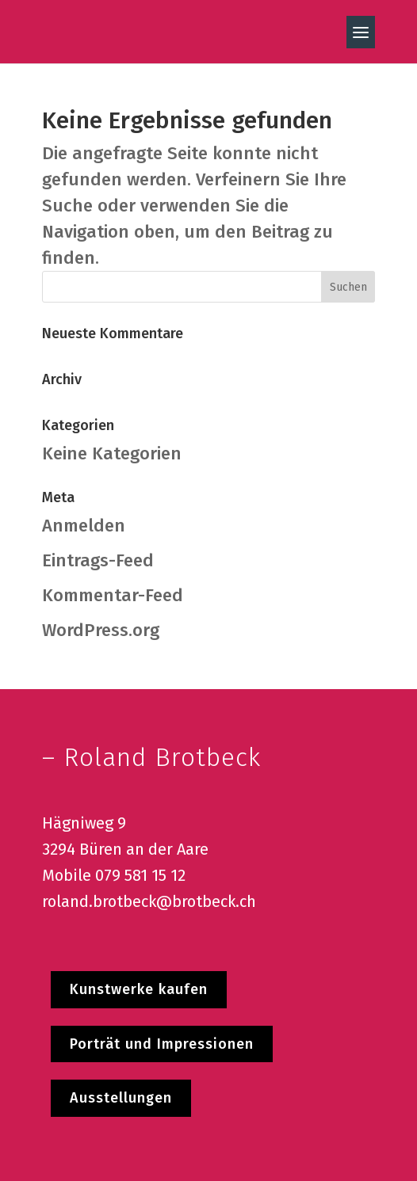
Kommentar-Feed (112, 595)
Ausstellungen (121, 1098)
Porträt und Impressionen (162, 1044)
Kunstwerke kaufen (139, 989)
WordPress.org (100, 630)
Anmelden (83, 525)
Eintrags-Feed (98, 560)
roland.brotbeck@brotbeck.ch (149, 901)
